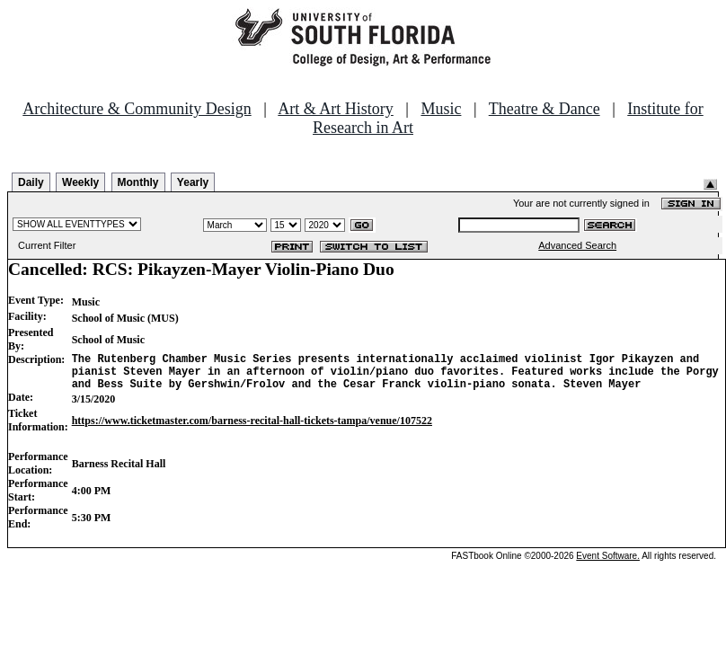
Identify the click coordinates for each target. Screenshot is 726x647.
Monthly (138, 182)
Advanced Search (577, 245)
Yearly (192, 182)
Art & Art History (336, 109)
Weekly (80, 182)
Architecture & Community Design (136, 109)
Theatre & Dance (544, 109)
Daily (31, 182)
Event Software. (608, 564)
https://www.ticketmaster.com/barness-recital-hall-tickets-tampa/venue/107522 (252, 428)
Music (441, 109)
